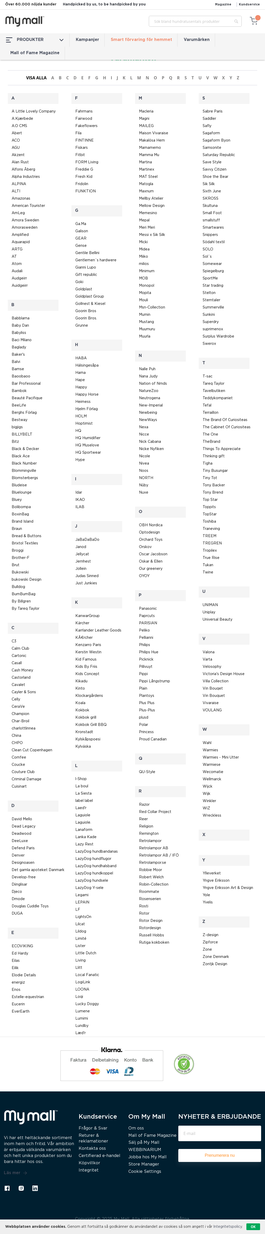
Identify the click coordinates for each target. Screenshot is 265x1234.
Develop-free (24, 877)
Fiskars (81, 147)
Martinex (146, 169)
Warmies (210, 750)
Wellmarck (212, 779)
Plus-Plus (147, 710)
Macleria (146, 111)
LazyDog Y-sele (89, 887)
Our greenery (151, 568)
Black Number (24, 463)
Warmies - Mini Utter (221, 757)
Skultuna (210, 205)
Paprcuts (147, 616)
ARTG (17, 249)
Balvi (16, 361)
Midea (144, 249)
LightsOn (83, 917)
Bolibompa (21, 507)
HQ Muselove (87, 445)
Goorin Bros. (86, 318)
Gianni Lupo (85, 267)
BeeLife (19, 405)
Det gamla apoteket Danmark (38, 870)
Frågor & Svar (93, 1128)
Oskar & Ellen (151, 561)
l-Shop (81, 779)
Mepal (144, 220)
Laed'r (80, 808)
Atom (17, 263)
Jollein (80, 568)
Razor (144, 804)
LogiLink (82, 982)
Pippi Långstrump (154, 681)
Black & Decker (25, 449)
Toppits (209, 507)
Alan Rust (20, 162)
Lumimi (81, 1018)
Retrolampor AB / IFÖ (159, 855)
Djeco (17, 891)
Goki (79, 282)
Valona (209, 652)
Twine (208, 572)
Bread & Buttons (26, 536)
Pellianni (146, 637)
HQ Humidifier (87, 438)
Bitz (15, 441)
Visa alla (36, 78)
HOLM (81, 416)
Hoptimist (84, 423)
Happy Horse (87, 394)
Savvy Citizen (214, 169)
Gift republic (86, 274)
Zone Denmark (216, 956)
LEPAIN (82, 902)
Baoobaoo (21, 376)
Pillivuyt (145, 666)
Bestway (19, 420)
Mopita (145, 293)
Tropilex (210, 550)
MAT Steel (148, 176)
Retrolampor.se (152, 862)
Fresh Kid (83, 176)
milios (144, 263)
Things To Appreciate (222, 449)
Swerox (209, 343)
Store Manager (143, 1164)
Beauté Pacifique (27, 398)
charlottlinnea (23, 728)
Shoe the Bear (215, 176)
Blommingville (24, 470)
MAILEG (146, 126)
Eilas (16, 960)
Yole (206, 895)
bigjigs (17, 427)
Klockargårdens (89, 695)
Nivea (144, 463)
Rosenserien (150, 899)
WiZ (206, 808)
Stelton (209, 293)
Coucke (18, 764)
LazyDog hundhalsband (95, 866)
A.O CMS (19, 126)
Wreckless (212, 815)
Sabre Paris (213, 111)
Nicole (144, 456)
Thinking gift (214, 456)
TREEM (209, 536)
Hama (80, 372)
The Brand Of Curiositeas (225, 420)
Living (80, 960)
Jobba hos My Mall (147, 1157)
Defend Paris (23, 848)
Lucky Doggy (87, 1004)
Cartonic (19, 655)
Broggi (18, 550)
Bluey (17, 499)
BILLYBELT (22, 434)
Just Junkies (86, 583)
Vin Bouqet (213, 688)
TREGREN (212, 543)
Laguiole (82, 815)
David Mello (22, 819)
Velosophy (212, 666)
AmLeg (18, 213)
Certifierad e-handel (99, 1156)
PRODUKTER (34, 40)
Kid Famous (86, 659)
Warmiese (211, 764)
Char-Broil (20, 721)
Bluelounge (22, 492)
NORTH (146, 478)
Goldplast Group (89, 296)
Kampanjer (87, 40)
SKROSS (210, 198)
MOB (143, 278)
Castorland (21, 677)
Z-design (210, 935)
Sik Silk (209, 184)
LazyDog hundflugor (93, 858)
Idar (78, 492)
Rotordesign (150, 928)
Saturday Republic (219, 155)
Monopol (146, 285)
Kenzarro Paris (88, 645)
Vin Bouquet (214, 695)
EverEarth (21, 1011)
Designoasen (23, 862)
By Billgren (21, 601)
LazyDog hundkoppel (94, 873)
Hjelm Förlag (86, 409)
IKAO (80, 499)
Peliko (144, 630)
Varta (207, 659)
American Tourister (28, 205)
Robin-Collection (153, 884)
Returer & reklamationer (93, 1139)
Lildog (80, 931)
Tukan (208, 565)
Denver (18, 855)
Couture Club (23, 772)
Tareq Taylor (213, 383)
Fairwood (83, 118)
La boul (81, 786)
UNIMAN (210, 605)
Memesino (148, 213)
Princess (146, 732)
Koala (80, 703)
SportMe (210, 278)
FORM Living (86, 162)
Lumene (82, 1011)
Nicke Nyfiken (151, 449)
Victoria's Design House (224, 674)
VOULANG (212, 710)
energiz (18, 982)
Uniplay (209, 612)
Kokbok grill (85, 717)
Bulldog (18, 586)
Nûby (143, 485)
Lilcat (80, 924)
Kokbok (82, 710)
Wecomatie (213, 772)
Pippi (143, 674)
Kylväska (83, 746)
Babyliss (19, 332)
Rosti (143, 906)
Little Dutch (85, 953)
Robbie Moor (150, 870)
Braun (17, 528)
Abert (17, 133)
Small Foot (212, 213)
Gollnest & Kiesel (90, 303)
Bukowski (20, 572)
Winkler (209, 801)
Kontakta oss (92, 1149)
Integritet (89, 1170)
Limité (80, 938)
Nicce (144, 434)
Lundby (82, 1025)
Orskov (145, 547)
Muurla (144, 336)
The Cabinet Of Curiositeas (227, 427)
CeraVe (18, 706)
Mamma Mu (149, 155)
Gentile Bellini (87, 253)
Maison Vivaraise (153, 133)
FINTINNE (84, 140)
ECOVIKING (22, 946)
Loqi (79, 996)
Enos (16, 989)
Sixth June (212, 191)
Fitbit (80, 155)
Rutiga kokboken (154, 942)
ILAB (79, 507)
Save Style (212, 162)
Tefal (207, 405)
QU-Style (147, 772)
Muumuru (147, 329)
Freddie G (84, 169)
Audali (17, 271)
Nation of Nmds (153, 383)
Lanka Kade (86, 837)
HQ (78, 430)
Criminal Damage (26, 779)
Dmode (18, 899)
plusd (143, 717)
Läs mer (15, 1173)
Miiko (143, 256)
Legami (82, 895)
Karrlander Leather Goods (98, 630)
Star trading (213, 285)
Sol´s (207, 256)
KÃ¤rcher (84, 637)
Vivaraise (211, 703)
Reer (143, 819)
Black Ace (21, 456)
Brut (15, 565)
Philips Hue (148, 652)
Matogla (146, 184)
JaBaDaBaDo (87, 539)
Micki (143, 242)
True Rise (211, 557)
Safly (207, 126)
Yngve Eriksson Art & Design (228, 887)
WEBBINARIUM (144, 1150)
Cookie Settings (144, 1172)
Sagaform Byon (216, 140)
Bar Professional (26, 383)
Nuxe (143, 492)
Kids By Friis (86, 666)
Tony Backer (214, 485)
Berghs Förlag (24, 412)
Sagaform (211, 133)
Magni (144, 118)
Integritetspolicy (227, 1226)
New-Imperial (151, 405)
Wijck (207, 786)
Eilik (15, 968)
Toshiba (209, 521)
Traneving (211, 528)
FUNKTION (85, 191)
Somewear (212, 263)
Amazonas (21, 198)
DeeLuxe (20, 841)
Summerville (213, 307)
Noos (143, 470)
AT (14, 256)
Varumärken (197, 40)
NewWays (148, 420)
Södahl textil (214, 242)
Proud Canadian (153, 739)
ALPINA (19, 184)
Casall (17, 663)
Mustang (146, 322)
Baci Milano (22, 340)
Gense (81, 245)
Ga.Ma (80, 224)
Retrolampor (150, 841)
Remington (149, 833)
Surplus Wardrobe (218, 336)
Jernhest (83, 561)
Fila (78, 133)
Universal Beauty (217, 619)
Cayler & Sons (24, 692)
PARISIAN (148, 623)
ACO (16, 140)
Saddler (209, 118)
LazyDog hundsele (91, 880)
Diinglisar (19, 884)
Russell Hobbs (151, 935)
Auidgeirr (20, 285)
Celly (16, 699)
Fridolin (81, 184)
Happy (81, 387)
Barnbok (19, 390)
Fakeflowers (86, 126)
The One (210, 434)
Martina (145, 162)
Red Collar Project (155, 812)
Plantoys (146, 695)
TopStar (210, 514)
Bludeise (19, 485)
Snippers (210, 234)
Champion (20, 714)
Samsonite (212, 147)
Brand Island (22, 521)
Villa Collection (216, 681)
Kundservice (249, 4)
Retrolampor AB (153, 848)
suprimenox (213, 329)
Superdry (211, 322)
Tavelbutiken (214, 390)
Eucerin (18, 1004)
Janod (80, 547)
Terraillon (210, 412)
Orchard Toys (151, 539)
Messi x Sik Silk (152, 234)
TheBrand (211, 441)
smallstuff (211, 220)
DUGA (17, 913)
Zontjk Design (215, 964)
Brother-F (21, 557)
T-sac (207, 376)
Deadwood (21, 833)
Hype (80, 459)
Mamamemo (150, 147)
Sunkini (209, 314)
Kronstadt (84, 732)
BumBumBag (23, 594)
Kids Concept (87, 674)
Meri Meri (147, 227)
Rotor (144, 913)
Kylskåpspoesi (87, 739)
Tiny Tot (210, 478)
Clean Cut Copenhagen (32, 750)
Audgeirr (19, 278)
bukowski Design (26, 579)
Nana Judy (148, 376)
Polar (143, 724)
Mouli (143, 300)
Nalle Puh (147, 369)
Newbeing (148, 412)
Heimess (83, 401)
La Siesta (83, 793)
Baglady (19, 347)
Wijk (206, 793)
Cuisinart (19, 786)
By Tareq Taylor (25, 608)
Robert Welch (151, 877)
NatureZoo (148, 390)
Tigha (207, 463)
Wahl (207, 743)
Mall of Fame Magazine (35, 53)
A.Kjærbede (22, 118)
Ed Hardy (20, 953)
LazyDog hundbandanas (96, 851)
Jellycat (82, 554)
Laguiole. (83, 822)
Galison (81, 231)
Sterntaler (211, 300)
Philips (144, 645)
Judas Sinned (87, 576)
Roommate (149, 891)
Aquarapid (21, 242)
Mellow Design (152, 205)
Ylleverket (212, 873)
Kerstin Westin (88, 652)
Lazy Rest (84, 844)
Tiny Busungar (215, 470)
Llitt (78, 967)
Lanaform (83, 829)
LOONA (82, 989)
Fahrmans (84, 111)
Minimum (146, 271)
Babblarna (21, 318)
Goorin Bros (85, 311)
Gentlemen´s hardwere (95, 260)
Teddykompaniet (218, 398)
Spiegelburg (213, 271)
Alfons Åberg (23, 169)
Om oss (136, 1128)
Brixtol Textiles (25, 543)
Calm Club (20, 648)
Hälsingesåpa (87, 365)
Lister (80, 946)
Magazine (223, 4)
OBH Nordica (151, 525)
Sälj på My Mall (143, 1143)
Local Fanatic (87, 975)
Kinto (80, 688)
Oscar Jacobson (153, 554)
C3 (14, 641)
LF (77, 909)
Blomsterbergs (25, 478)
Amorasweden (25, 227)
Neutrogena (149, 398)
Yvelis (208, 902)
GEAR (80, 238)
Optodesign (149, 532)
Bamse (18, 369)
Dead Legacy (23, 826)
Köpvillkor (89, 1163)
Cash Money (22, 670)
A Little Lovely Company (34, 111)
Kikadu (81, 681)
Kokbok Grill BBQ (91, 724)
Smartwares (213, 227)
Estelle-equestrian (28, 997)
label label (84, 800)
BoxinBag (20, 514)
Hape (80, 380)
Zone (207, 949)
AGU (16, 147)
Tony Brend (213, 492)
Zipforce (210, 942)
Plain (143, 688)
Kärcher (82, 623)
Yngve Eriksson (216, 880)
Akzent (18, 155)
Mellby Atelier (151, 198)
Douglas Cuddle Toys (30, 906)
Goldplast (83, 289)
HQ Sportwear (88, 452)
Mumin (144, 314)
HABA (81, 358)
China (16, 735)
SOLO (208, 249)
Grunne (81, 325)
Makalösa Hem (152, 140)
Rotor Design (151, 920)
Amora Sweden (25, 220)
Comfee (19, 757)
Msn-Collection (152, 307)
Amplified (20, 234)
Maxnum (146, 191)
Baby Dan (20, 325)
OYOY (144, 576)
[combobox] (195, 21)
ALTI (16, 191)
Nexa (143, 427)
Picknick (146, 659)
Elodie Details (24, 975)
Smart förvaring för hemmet (141, 40)
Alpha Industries (26, 176)
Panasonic (148, 608)
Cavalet (18, 684)
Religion (146, 826)
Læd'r (80, 1033)
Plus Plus (146, 703)
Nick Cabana (150, 441)
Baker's (18, 354)
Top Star (210, 499)
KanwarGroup (87, 616)
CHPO (17, 743)
